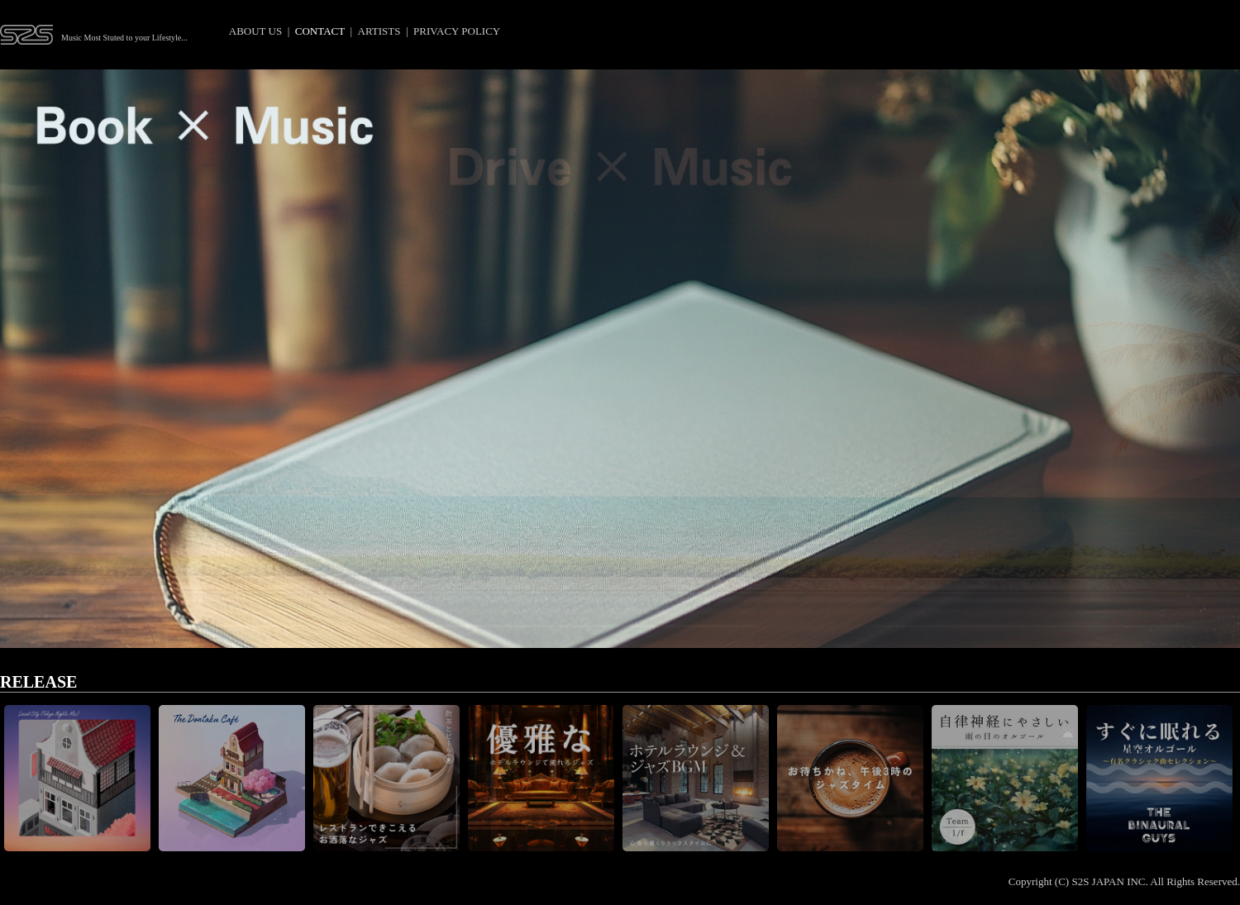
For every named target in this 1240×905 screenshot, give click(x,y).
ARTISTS (379, 31)
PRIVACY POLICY (456, 31)
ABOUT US (255, 31)
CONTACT (320, 31)
